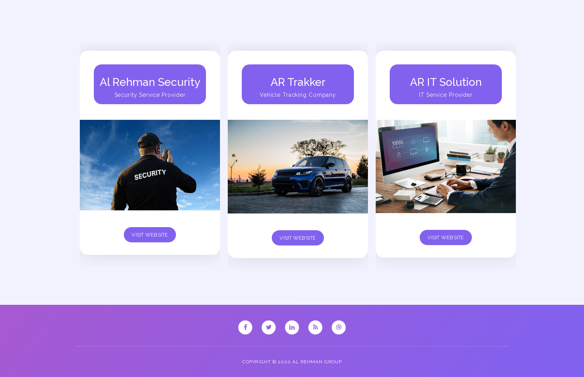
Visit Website (150, 235)
